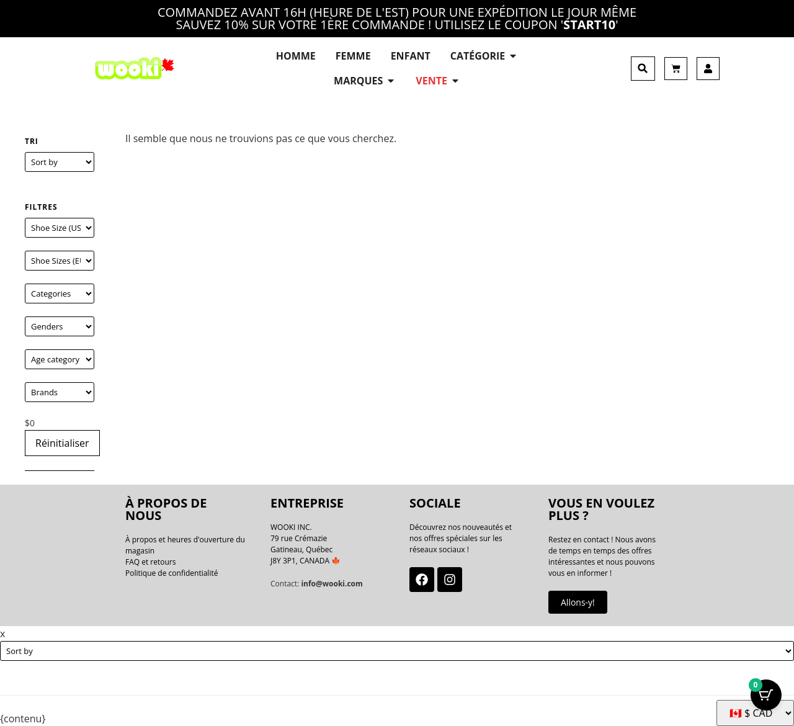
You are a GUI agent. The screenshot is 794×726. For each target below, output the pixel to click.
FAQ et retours (150, 562)
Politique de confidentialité (171, 573)
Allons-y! (578, 602)
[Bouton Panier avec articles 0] (766, 694)
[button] (643, 68)
